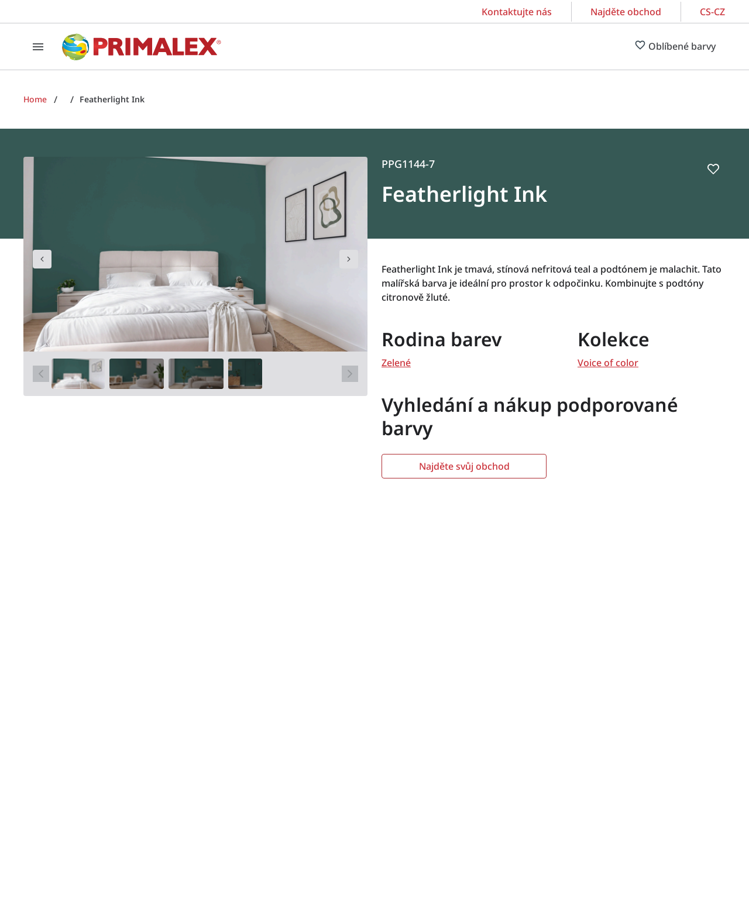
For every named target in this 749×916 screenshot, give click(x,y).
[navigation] (42, 259)
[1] (78, 374)
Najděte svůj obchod (464, 466)
